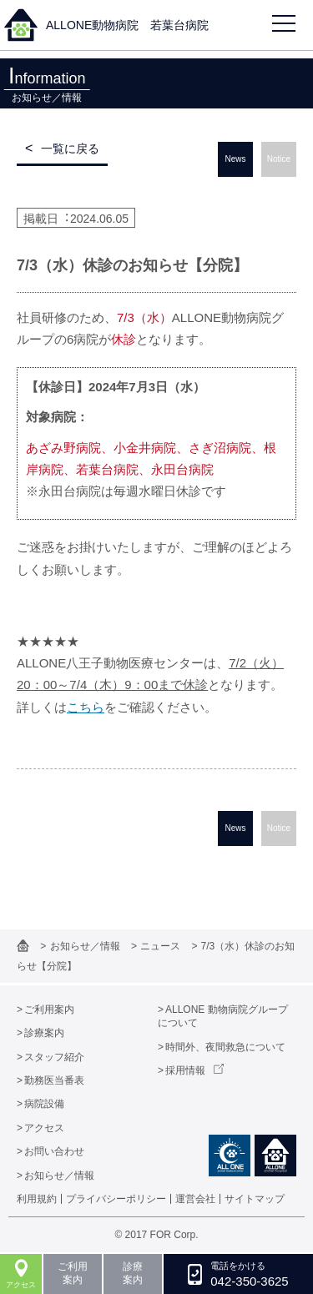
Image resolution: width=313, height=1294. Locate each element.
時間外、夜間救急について (225, 1047)
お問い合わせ (54, 1151)
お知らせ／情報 (86, 946)
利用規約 (37, 1199)
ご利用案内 (49, 1009)
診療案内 (44, 1033)
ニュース (161, 946)
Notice (278, 159)
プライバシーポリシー (116, 1199)
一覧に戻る (70, 148)
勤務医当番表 (54, 1080)
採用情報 (185, 1070)
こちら (85, 707)
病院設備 (44, 1104)
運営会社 (195, 1199)
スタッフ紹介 (54, 1057)
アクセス (44, 1128)
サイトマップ (255, 1199)
